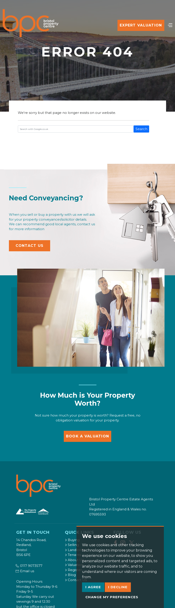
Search (141, 129)
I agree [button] (93, 587)
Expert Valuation (141, 25)
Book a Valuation (87, 436)
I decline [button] (118, 587)
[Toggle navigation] (170, 24)
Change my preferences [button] (111, 597)
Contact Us (30, 246)
